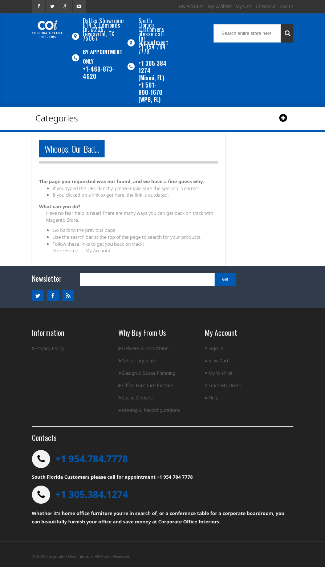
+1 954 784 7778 (152, 49)
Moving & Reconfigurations (149, 410)
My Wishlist (220, 6)
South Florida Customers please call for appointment (153, 31)
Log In (286, 6)
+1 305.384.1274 (92, 494)
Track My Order (223, 385)
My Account (191, 6)
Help (212, 397)
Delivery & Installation (143, 348)
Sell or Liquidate (137, 360)
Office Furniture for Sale (145, 385)
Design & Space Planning (147, 373)
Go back (61, 230)
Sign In (214, 348)
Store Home (65, 250)
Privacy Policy (48, 348)
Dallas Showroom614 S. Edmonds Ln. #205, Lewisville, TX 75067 (103, 29)
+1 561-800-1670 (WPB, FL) (150, 92)
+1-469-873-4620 (98, 73)
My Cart (244, 6)
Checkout (266, 6)
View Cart (216, 360)
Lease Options (135, 397)
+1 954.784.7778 (92, 458)
